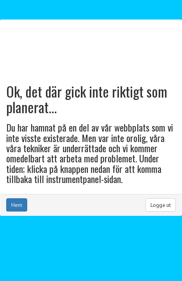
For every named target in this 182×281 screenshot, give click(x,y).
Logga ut (160, 204)
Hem (16, 204)
